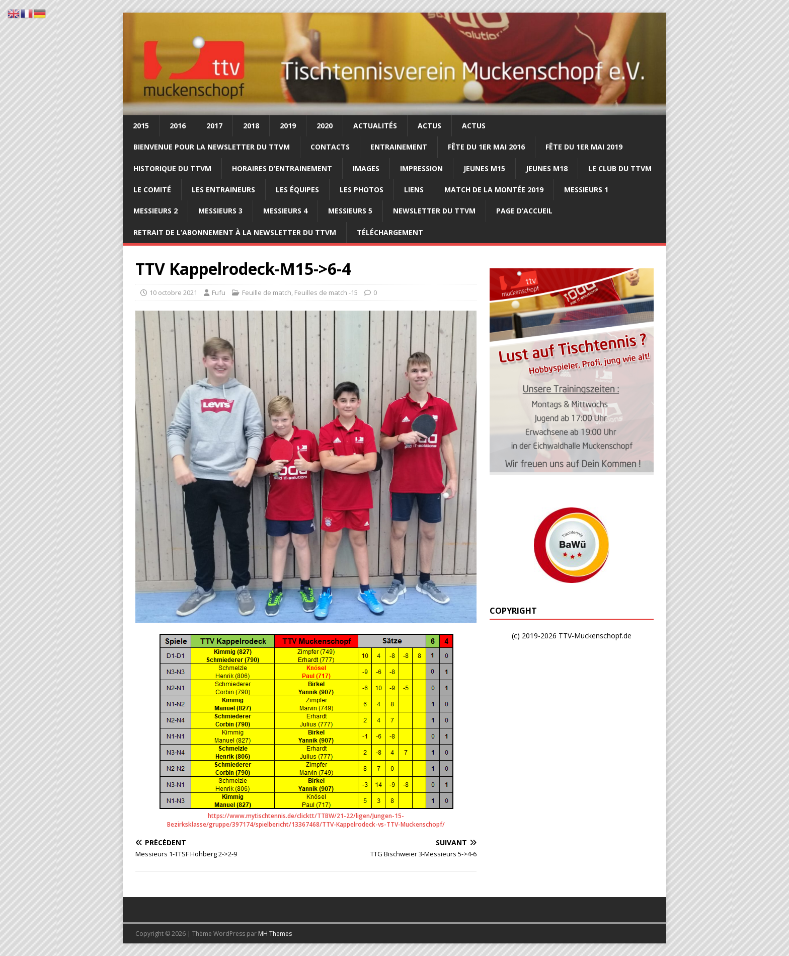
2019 (288, 125)
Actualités (375, 125)
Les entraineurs (223, 189)
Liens (414, 189)
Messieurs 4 (285, 210)
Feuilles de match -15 (326, 292)
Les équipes (297, 189)
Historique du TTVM (172, 168)
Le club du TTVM (620, 168)
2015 (141, 125)
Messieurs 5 (350, 210)
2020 (325, 125)
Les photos (361, 189)
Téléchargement (390, 232)
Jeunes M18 (547, 168)
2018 (251, 125)
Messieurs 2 (155, 210)
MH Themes (275, 933)
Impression (421, 168)
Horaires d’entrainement (282, 168)
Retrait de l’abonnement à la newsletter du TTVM (234, 232)
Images (366, 168)
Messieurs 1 (586, 189)
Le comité (152, 189)
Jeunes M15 (484, 168)
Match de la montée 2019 (493, 189)
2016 (178, 125)
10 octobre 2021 (173, 292)
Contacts (330, 147)
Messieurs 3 (220, 210)
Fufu (218, 292)
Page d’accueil (524, 210)
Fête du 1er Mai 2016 (486, 147)
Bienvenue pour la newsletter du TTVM (211, 147)
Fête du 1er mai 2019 (583, 147)
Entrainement (398, 147)
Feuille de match (266, 292)
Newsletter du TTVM (434, 210)
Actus (429, 125)
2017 (214, 125)
